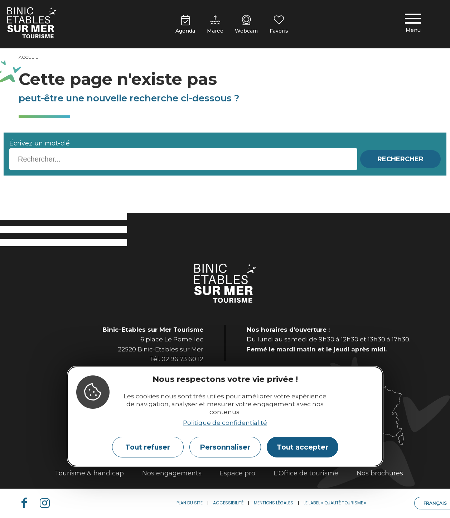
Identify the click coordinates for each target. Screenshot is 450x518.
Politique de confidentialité (225, 422)
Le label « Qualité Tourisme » (335, 503)
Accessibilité (228, 503)
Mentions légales (273, 503)
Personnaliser (225, 447)
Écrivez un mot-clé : (41, 143)
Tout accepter (302, 447)
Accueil (28, 57)
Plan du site (189, 503)
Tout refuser (147, 447)
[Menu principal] (413, 24)
